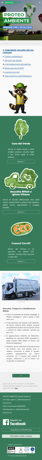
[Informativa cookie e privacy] (21, 436)
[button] (2, 2)
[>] (21, 375)
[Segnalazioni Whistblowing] (21, 430)
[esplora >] (21, 161)
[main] (21, 17)
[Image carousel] (21, 287)
